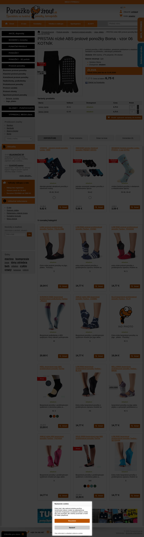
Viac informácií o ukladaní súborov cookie (69, 533)
